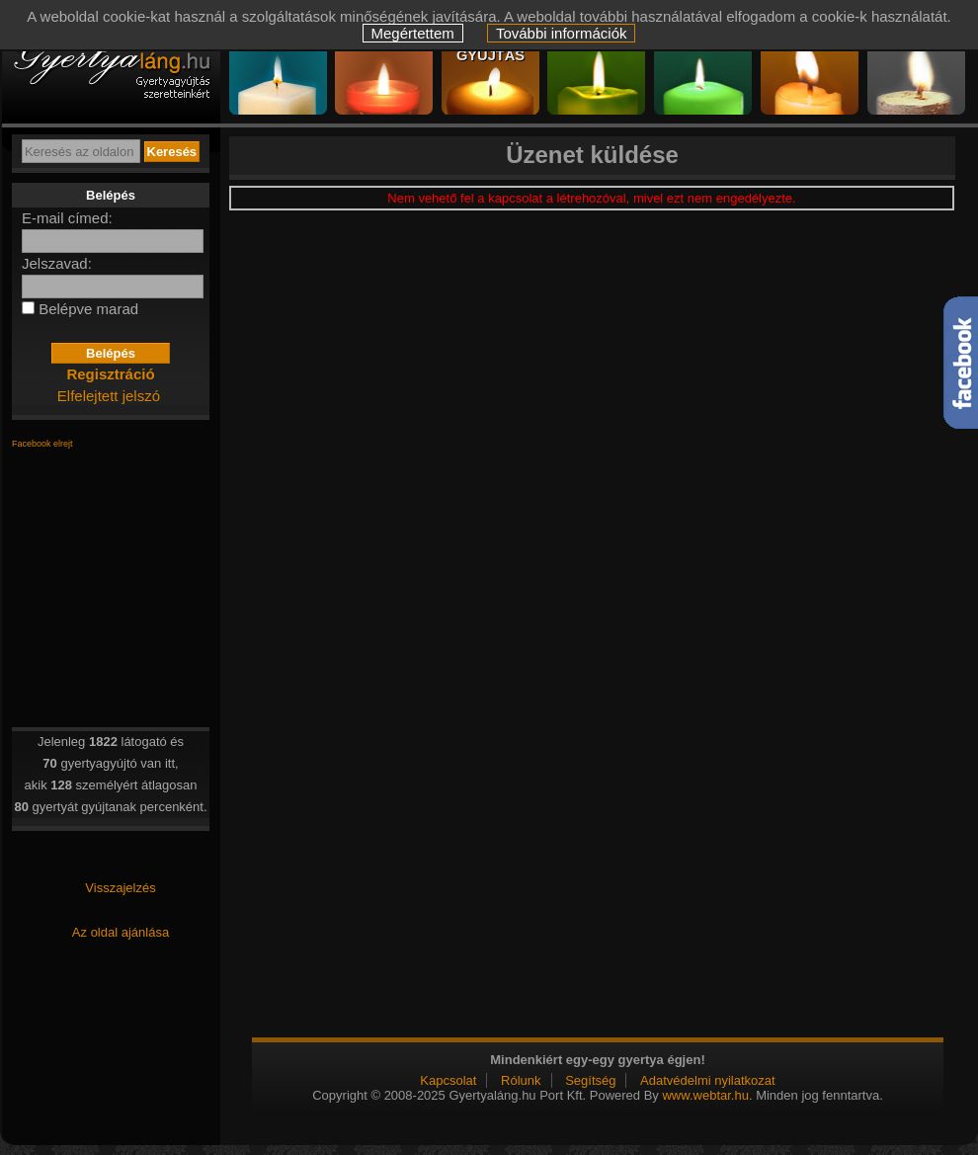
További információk (561, 33)
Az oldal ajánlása (120, 932)
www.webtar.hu (705, 1095)
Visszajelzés (120, 887)
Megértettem (412, 33)
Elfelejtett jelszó (108, 395)
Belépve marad (88, 308)
